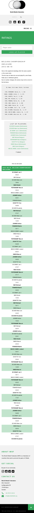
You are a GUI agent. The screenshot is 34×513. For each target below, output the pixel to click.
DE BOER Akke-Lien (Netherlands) (18, 128)
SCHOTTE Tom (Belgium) (18, 142)
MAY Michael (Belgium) (18, 137)
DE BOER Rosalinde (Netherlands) (18, 126)
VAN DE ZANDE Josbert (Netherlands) (18, 148)
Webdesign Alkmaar (11, 507)
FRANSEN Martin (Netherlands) (18, 133)
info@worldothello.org (9, 496)
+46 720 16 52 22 (8, 493)
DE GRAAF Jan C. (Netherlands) (18, 130)
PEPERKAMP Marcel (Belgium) (18, 139)
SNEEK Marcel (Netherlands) (18, 144)
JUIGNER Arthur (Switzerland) (18, 135)
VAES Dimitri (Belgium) (18, 146)
